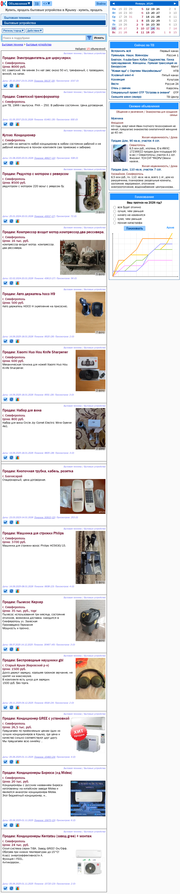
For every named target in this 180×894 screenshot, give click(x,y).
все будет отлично (129, 207)
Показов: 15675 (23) (44, 820)
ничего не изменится (131, 215)
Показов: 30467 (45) (44, 644)
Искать (99, 37)
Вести (114, 83)
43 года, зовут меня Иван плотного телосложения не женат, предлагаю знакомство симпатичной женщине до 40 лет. (144, 127)
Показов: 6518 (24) (44, 703)
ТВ (37, 3)
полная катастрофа (130, 222)
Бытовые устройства (20, 23)
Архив (170, 227)
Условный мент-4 (122, 75)
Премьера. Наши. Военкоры (129, 55)
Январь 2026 (144, 3)
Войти (101, 3)
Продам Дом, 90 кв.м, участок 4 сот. (135, 140)
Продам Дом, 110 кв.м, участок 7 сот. (136, 169)
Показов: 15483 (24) (44, 757)
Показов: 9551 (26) (44, 395)
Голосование (144, 197)
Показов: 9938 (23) (44, 586)
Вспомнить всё (121, 51)
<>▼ (47, 3)
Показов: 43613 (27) (44, 278)
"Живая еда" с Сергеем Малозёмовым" (136, 70)
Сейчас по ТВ (144, 45)
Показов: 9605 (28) (44, 453)
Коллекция (118, 79)
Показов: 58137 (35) (44, 81)
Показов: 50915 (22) (44, 517)
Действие (34, 30)
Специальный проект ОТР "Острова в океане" (140, 92)
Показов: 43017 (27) (44, 216)
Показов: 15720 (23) (44, 884)
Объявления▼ (20, 3)
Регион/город (13, 30)
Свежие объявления (144, 106)
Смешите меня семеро (126, 96)
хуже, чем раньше (130, 218)
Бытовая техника (17, 17)
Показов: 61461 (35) (44, 119)
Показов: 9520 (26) (44, 336)
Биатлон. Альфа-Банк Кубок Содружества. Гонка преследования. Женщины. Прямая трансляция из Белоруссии (144, 63)
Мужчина (117, 118)
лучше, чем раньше (130, 211)
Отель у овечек (121, 88)
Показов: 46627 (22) (44, 158)
